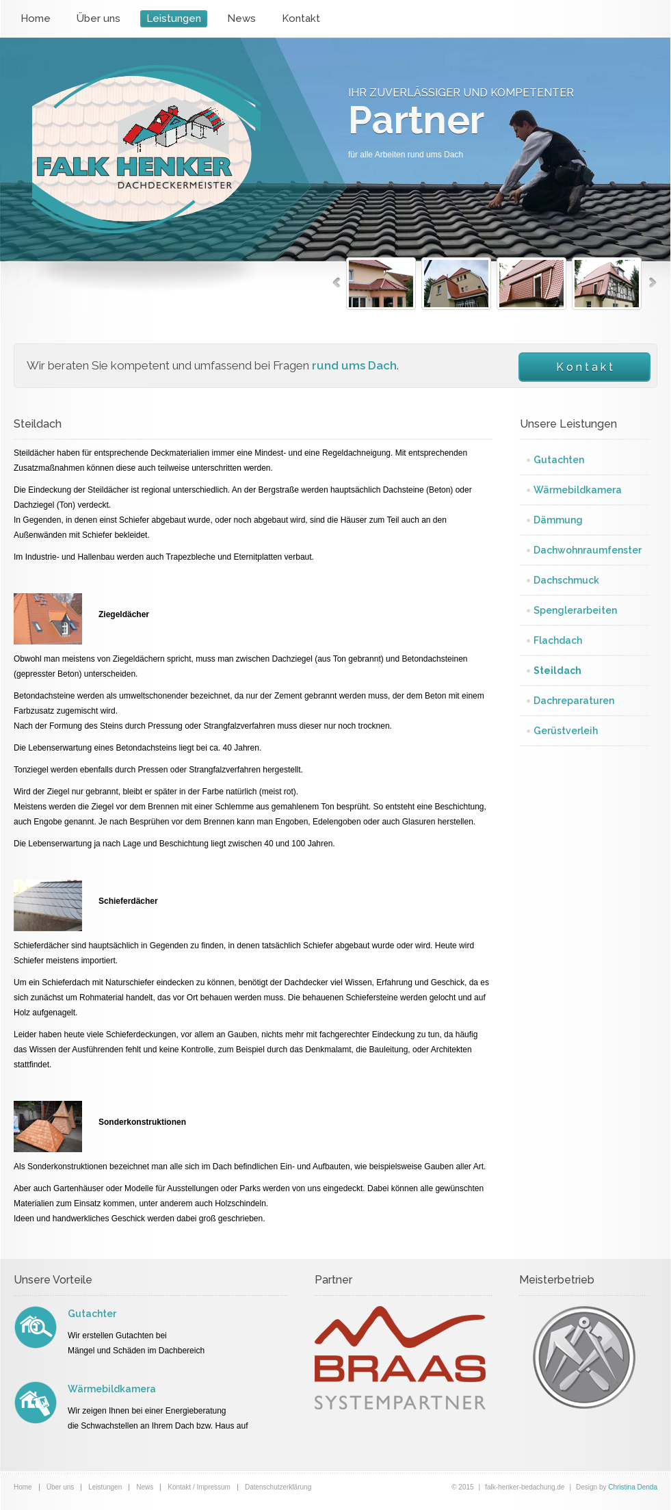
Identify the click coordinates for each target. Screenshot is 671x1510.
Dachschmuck (566, 580)
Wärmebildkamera (578, 489)
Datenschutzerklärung (278, 1487)
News (241, 18)
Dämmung (558, 520)
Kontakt (301, 18)
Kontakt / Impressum (199, 1487)
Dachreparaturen (574, 700)
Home (36, 18)
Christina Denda (632, 1487)
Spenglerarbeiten (575, 610)
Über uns (98, 18)
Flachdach (558, 640)
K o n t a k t (584, 367)
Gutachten (559, 459)
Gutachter (92, 1313)
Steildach (557, 670)
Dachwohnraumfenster (588, 550)
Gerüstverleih (566, 730)
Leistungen (173, 18)
